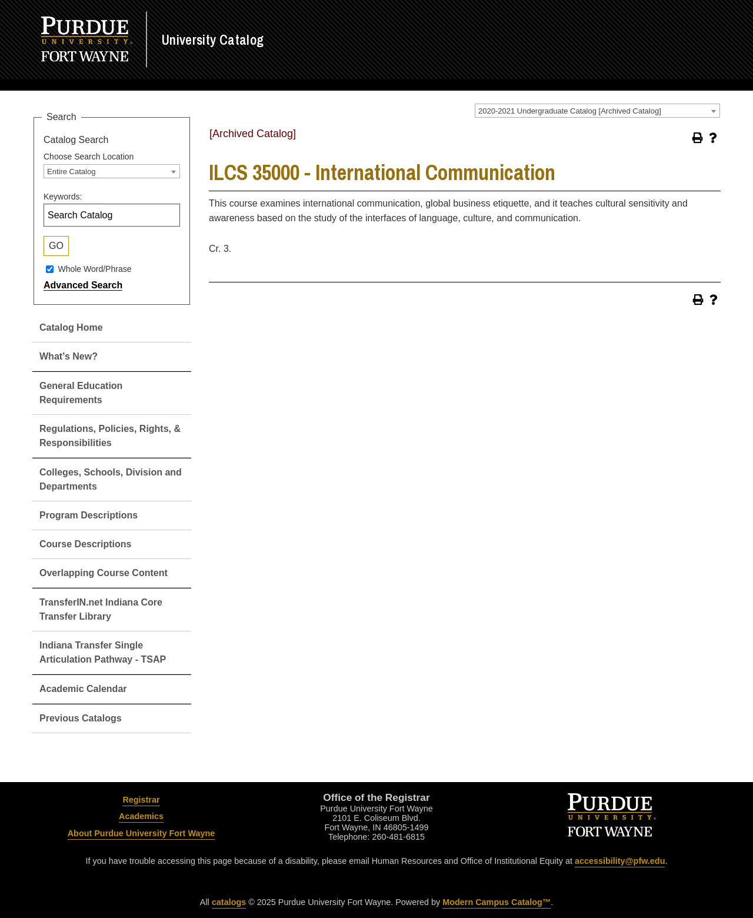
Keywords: (63, 196)
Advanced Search (83, 285)
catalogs (229, 902)
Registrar (140, 799)
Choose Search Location (89, 156)
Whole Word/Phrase (94, 269)
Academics (141, 816)
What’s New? (68, 356)
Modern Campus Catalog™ (496, 902)
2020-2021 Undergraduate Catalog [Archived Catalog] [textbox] (569, 111)
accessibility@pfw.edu (620, 861)
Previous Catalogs (80, 718)
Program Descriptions (88, 515)
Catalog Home (71, 327)
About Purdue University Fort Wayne (141, 833)
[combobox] (597, 111)
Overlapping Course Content (103, 573)
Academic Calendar (83, 689)
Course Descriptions (85, 544)
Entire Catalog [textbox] (71, 171)
